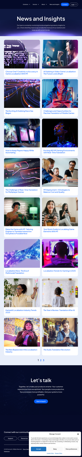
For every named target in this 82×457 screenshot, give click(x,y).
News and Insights (55, 4)
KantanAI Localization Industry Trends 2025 (21, 311)
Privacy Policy (58, 453)
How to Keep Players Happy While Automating (20, 151)
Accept (38, 449)
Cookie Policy (50, 453)
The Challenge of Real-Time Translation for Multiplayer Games (22, 191)
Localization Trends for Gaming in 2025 (59, 271)
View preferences (71, 449)
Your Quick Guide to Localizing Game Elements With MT (58, 230)
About (44, 4)
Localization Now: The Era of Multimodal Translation (17, 272)
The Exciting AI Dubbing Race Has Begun (19, 112)
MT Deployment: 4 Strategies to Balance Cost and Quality (56, 191)
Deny (55, 449)
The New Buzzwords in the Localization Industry (21, 351)
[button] (78, 434)
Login (73, 4)
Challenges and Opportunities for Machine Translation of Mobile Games (58, 112)
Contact (65, 4)
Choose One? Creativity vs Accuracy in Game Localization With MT (22, 72)
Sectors (36, 4)
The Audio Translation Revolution (56, 350)
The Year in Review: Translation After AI (59, 310)
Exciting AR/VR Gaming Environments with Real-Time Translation (59, 151)
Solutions (26, 4)
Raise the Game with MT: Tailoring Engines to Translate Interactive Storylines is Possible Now (19, 231)
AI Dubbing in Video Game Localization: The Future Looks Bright (59, 72)
